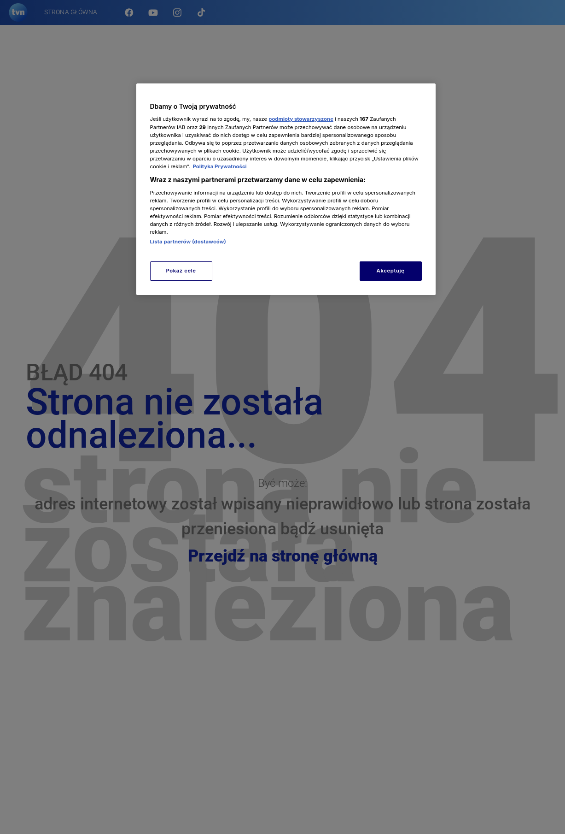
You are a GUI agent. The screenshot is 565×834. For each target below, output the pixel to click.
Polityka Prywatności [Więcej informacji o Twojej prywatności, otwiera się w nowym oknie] (219, 166)
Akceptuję (391, 270)
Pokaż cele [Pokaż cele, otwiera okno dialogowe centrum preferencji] (181, 270)
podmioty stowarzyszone (300, 119)
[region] (286, 189)
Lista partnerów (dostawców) (188, 241)
